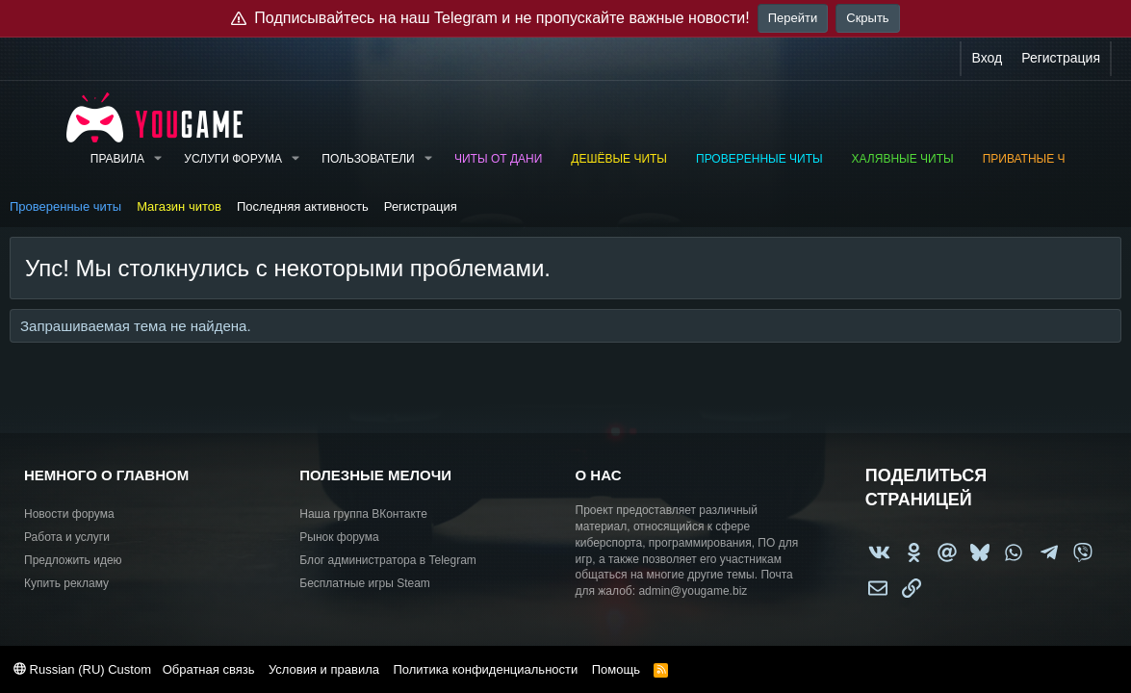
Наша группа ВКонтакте (363, 514)
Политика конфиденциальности (485, 669)
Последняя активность (303, 206)
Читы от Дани (498, 159)
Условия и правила (324, 669)
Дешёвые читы (619, 159)
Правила (117, 159)
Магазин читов (179, 206)
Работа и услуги (67, 537)
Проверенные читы (759, 159)
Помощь (616, 669)
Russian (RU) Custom (82, 669)
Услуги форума (233, 159)
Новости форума (69, 514)
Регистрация (420, 206)
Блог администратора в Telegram (387, 560)
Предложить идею (73, 560)
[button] (157, 159)
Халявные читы (903, 159)
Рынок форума (338, 537)
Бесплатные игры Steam (364, 583)
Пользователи (367, 159)
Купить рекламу (66, 583)
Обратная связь (209, 669)
